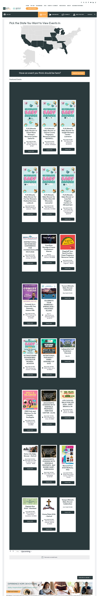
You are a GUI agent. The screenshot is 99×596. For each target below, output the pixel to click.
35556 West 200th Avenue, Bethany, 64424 (68, 476)
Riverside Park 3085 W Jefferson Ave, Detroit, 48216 (30, 462)
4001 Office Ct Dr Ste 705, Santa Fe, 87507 (31, 144)
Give (45, 5)
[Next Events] (13, 551)
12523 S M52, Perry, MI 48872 (49, 368)
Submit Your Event (78, 73)
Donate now (32, 8)
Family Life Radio (23, 9)
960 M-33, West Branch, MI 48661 (68, 411)
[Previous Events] (10, 551)
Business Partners (77, 5)
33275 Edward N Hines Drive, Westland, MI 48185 (31, 514)
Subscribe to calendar (84, 577)
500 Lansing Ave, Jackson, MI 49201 (30, 368)
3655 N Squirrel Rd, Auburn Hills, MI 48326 (30, 316)
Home (27, 5)
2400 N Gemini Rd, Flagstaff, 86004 (68, 262)
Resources (62, 5)
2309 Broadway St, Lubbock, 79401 (30, 208)
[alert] (49, 557)
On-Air (32, 5)
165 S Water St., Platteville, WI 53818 (49, 208)
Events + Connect (53, 5)
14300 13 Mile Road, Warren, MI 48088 (49, 256)
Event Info (31, 151)
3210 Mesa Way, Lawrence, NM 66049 (68, 142)
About (69, 5)
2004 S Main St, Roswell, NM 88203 (50, 143)
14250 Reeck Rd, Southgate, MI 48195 (30, 423)
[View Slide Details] (46, 588)
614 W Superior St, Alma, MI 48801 (49, 418)
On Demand (39, 5)
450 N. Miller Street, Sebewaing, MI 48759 (49, 475)
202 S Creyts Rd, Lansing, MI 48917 (31, 257)
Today (17, 551)
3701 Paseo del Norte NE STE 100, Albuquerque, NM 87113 (68, 212)
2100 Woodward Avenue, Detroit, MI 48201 (49, 522)
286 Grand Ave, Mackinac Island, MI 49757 (49, 317)
